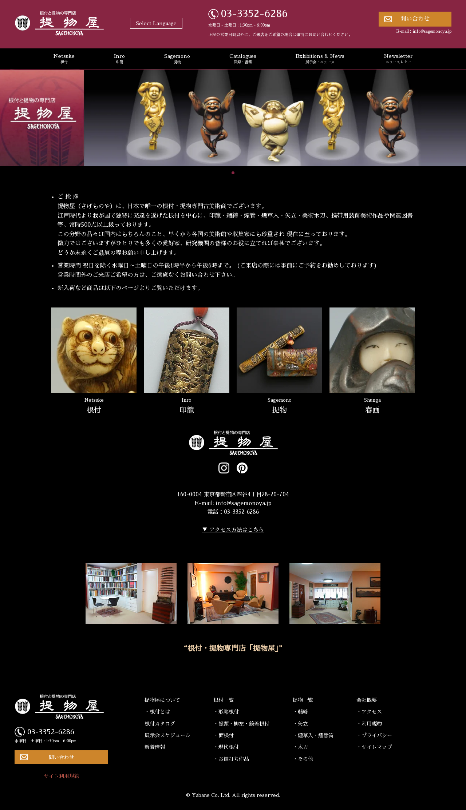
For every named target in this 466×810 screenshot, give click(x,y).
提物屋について (162, 700)
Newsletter (398, 59)
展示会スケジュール (167, 735)
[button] (233, 172)
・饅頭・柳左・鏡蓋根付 (241, 723)
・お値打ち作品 (231, 759)
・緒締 (300, 711)
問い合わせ (415, 19)
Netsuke (64, 59)
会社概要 (366, 700)
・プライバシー (374, 735)
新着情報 (155, 747)
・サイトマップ (374, 747)
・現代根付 (226, 747)
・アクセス (369, 711)
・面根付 (223, 735)
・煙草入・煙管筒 (313, 735)
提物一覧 (303, 700)
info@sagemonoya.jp (432, 31)
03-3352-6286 (254, 14)
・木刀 (300, 747)
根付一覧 (223, 700)
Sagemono (177, 59)
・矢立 (300, 723)
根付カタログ (160, 723)
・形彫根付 (226, 711)
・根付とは (157, 711)
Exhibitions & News (320, 59)
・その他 (303, 759)
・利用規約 (369, 723)
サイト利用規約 (61, 776)
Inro (119, 59)
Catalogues (242, 59)
